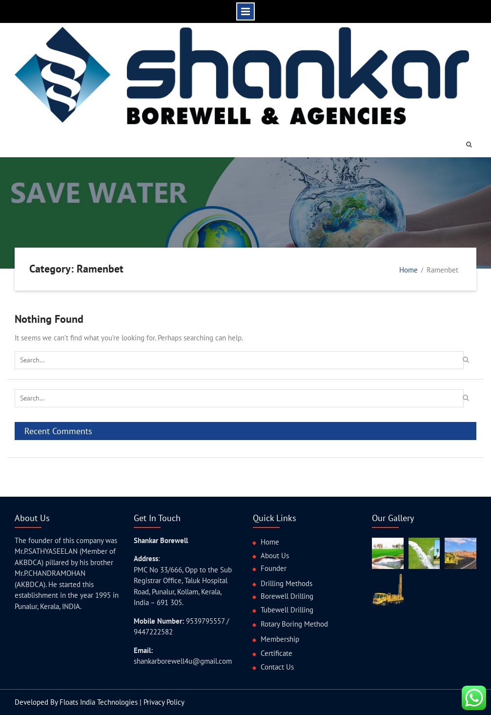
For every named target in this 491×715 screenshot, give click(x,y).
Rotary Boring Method (294, 624)
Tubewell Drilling (287, 609)
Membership (280, 639)
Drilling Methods (286, 583)
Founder (273, 568)
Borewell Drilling (287, 596)
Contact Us (277, 667)
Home (270, 542)
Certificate (276, 653)
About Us (275, 555)
